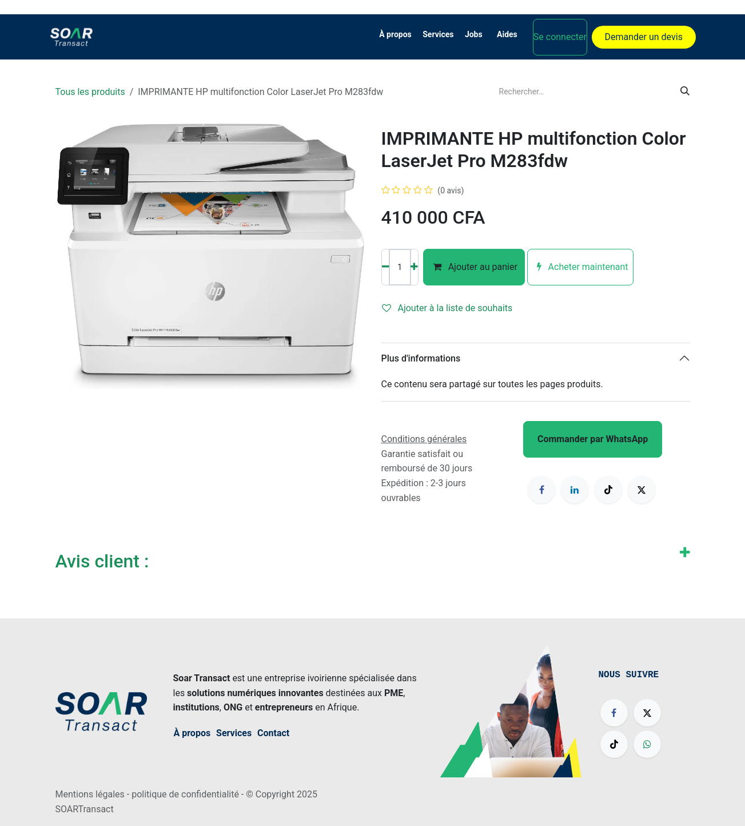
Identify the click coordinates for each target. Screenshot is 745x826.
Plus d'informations (421, 358)
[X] (641, 489)
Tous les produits (90, 91)
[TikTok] (608, 489)
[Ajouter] (414, 267)
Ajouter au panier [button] (474, 266)
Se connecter (560, 36)
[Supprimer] (385, 267)
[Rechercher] (685, 91)
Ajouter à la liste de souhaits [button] (447, 308)
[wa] (647, 744)
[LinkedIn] (574, 489)
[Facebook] (541, 489)
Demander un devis (644, 36)
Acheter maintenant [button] (580, 266)
